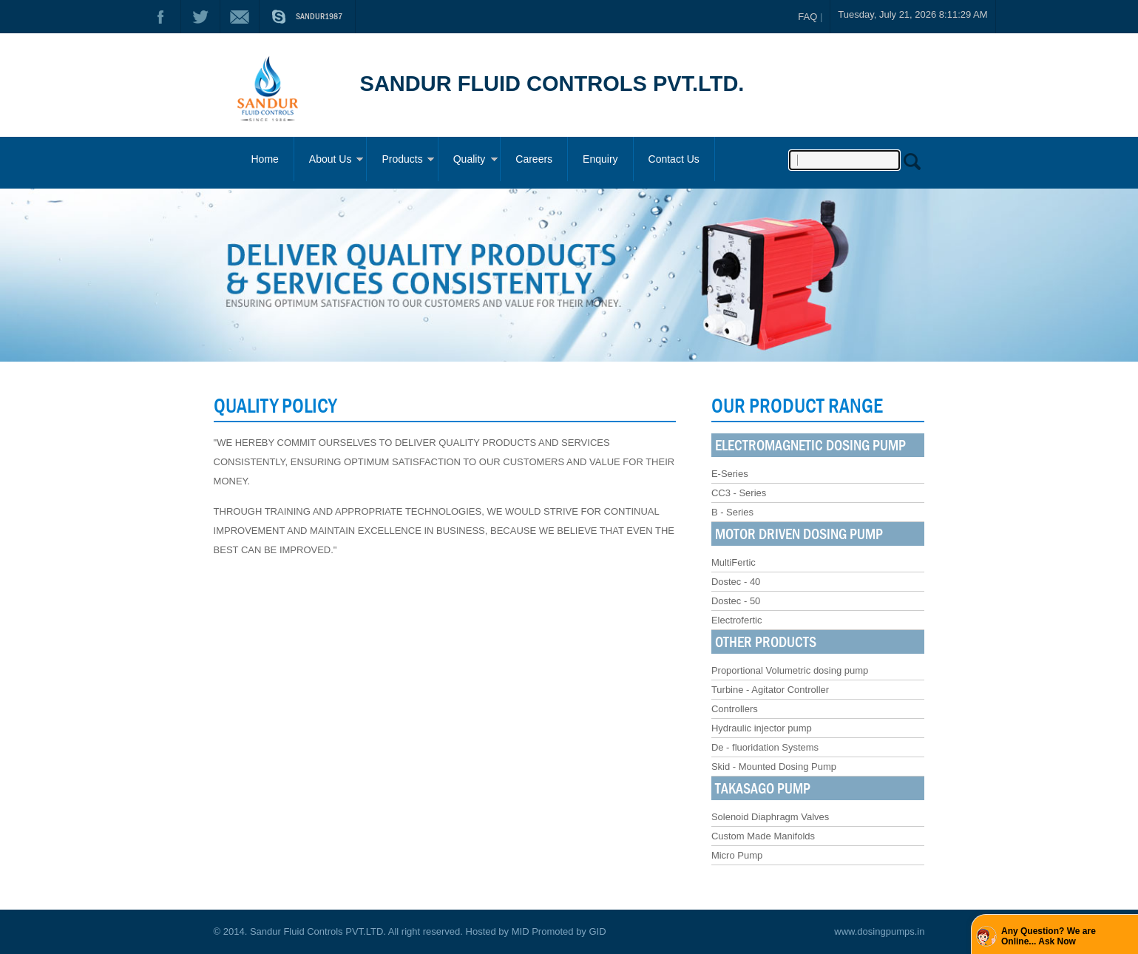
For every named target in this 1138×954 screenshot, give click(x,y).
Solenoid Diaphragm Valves (770, 816)
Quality (469, 159)
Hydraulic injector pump (761, 728)
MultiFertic (733, 562)
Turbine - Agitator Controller (770, 689)
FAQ (807, 16)
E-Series (729, 473)
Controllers (734, 708)
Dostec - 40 (735, 581)
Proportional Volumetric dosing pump (789, 670)
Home (265, 159)
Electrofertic (736, 620)
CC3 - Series (738, 492)
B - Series (732, 512)
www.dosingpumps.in (879, 931)
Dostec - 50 (735, 600)
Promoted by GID (569, 931)
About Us (330, 159)
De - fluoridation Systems (765, 747)
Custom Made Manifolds (763, 836)
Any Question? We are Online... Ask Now (1048, 936)
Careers (533, 159)
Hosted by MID (497, 931)
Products (402, 159)
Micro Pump (736, 855)
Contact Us (674, 159)
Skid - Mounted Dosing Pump (773, 766)
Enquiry (600, 159)
